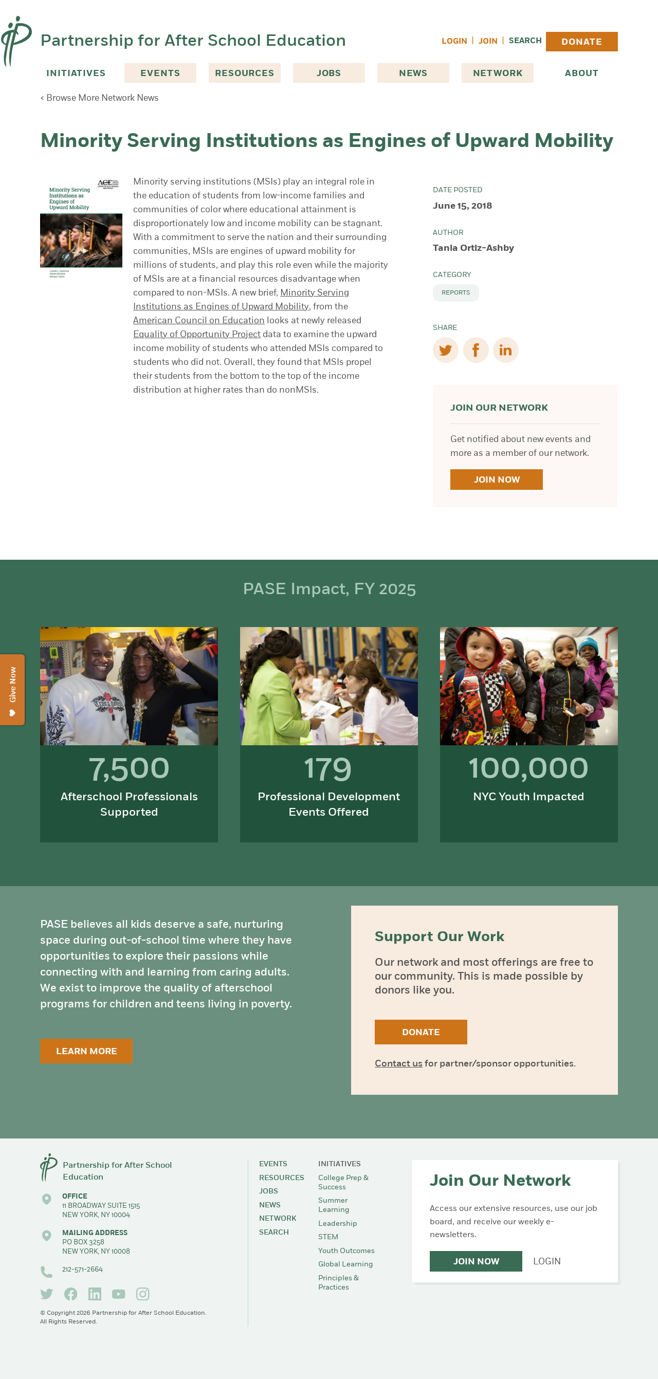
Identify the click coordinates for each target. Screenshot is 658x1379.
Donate (581, 42)
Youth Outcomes (346, 1251)
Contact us (399, 1064)
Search (525, 41)
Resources (245, 73)
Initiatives (75, 73)
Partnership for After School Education (193, 41)
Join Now (497, 480)
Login (454, 42)
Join (488, 42)
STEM (328, 1237)
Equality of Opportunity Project (197, 334)
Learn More (86, 1051)
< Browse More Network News (99, 98)
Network (498, 73)
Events (160, 73)
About (581, 73)
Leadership (337, 1224)
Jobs (329, 73)
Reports (456, 293)
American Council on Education (199, 321)
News (413, 73)
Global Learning (345, 1264)
